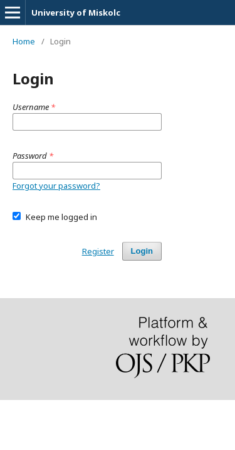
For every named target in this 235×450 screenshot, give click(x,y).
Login (142, 251)
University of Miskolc (75, 12)
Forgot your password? (56, 185)
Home (24, 41)
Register (98, 251)
